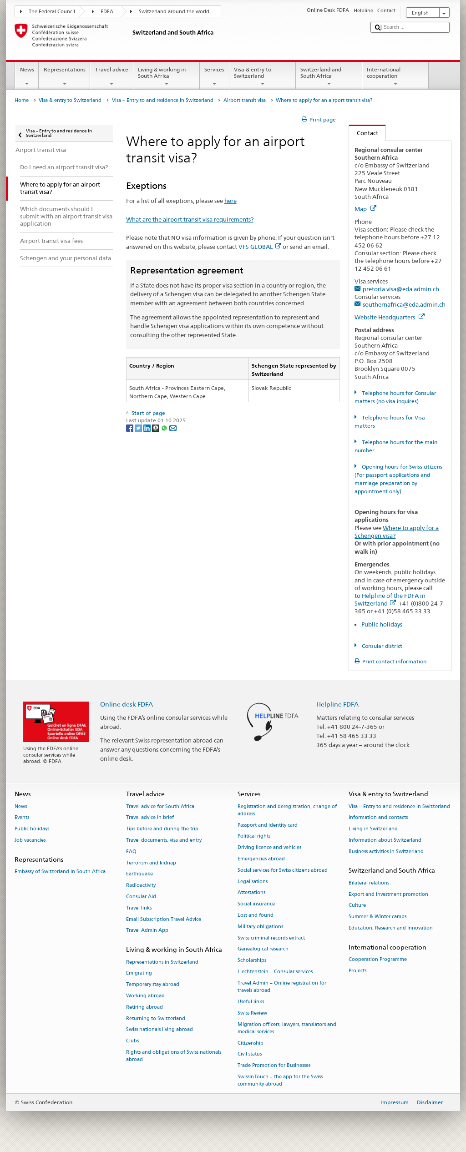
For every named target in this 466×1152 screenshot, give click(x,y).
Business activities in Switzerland (386, 851)
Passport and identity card (268, 825)
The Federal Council (52, 12)
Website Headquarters (390, 317)
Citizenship (250, 1043)
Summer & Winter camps (377, 917)
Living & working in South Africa (166, 77)
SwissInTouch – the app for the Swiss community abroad (280, 1080)
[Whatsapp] (165, 427)
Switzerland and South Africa (329, 77)
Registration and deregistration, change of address (287, 810)
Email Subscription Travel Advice (163, 919)
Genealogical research (263, 949)
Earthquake (139, 874)
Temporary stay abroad (152, 985)
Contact (363, 132)
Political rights (254, 836)
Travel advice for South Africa (160, 806)
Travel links (139, 908)
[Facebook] (130, 427)
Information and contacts (378, 818)
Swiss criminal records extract (271, 938)
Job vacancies (30, 840)
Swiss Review (252, 1013)
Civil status (250, 1054)
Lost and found (256, 915)
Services (214, 77)
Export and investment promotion (388, 894)
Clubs (132, 1041)
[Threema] (156, 427)
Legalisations (253, 881)
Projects (357, 971)
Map (365, 208)
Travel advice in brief (150, 818)
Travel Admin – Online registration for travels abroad (282, 986)
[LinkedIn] (147, 427)
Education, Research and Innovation (391, 928)
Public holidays (381, 624)
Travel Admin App (147, 931)
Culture (357, 906)
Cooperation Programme (378, 959)
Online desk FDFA (126, 704)
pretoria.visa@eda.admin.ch (401, 289)
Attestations (251, 893)
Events (22, 818)
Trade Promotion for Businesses (274, 1066)
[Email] (173, 427)
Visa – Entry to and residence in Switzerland (162, 100)
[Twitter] (139, 427)
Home (22, 100)
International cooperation (395, 77)
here (230, 200)
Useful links (251, 1002)
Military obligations (260, 927)
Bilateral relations (369, 883)
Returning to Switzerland (155, 1018)
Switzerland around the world (174, 12)
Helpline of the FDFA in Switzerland (390, 599)
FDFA (107, 12)
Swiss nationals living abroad (159, 1030)
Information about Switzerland (385, 840)
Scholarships (252, 961)
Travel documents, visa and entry (164, 840)
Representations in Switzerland (162, 962)
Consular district (381, 645)
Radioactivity (141, 886)
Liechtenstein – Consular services (275, 972)
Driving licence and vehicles (269, 848)
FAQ (131, 851)
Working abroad (145, 996)
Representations (64, 77)
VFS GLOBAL (259, 246)
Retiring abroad (144, 1007)
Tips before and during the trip (162, 829)
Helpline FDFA (337, 704)
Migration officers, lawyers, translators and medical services (287, 1028)
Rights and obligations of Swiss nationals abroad (173, 1055)
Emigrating (139, 973)
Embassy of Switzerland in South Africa (60, 871)
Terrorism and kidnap (151, 863)
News (26, 77)
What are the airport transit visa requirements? (189, 219)
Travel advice (111, 77)
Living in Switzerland (373, 829)
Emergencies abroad (261, 859)
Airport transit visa (244, 100)
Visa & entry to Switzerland (262, 77)
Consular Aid (141, 896)
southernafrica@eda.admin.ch (404, 304)
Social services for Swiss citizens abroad (283, 870)
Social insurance (256, 904)
